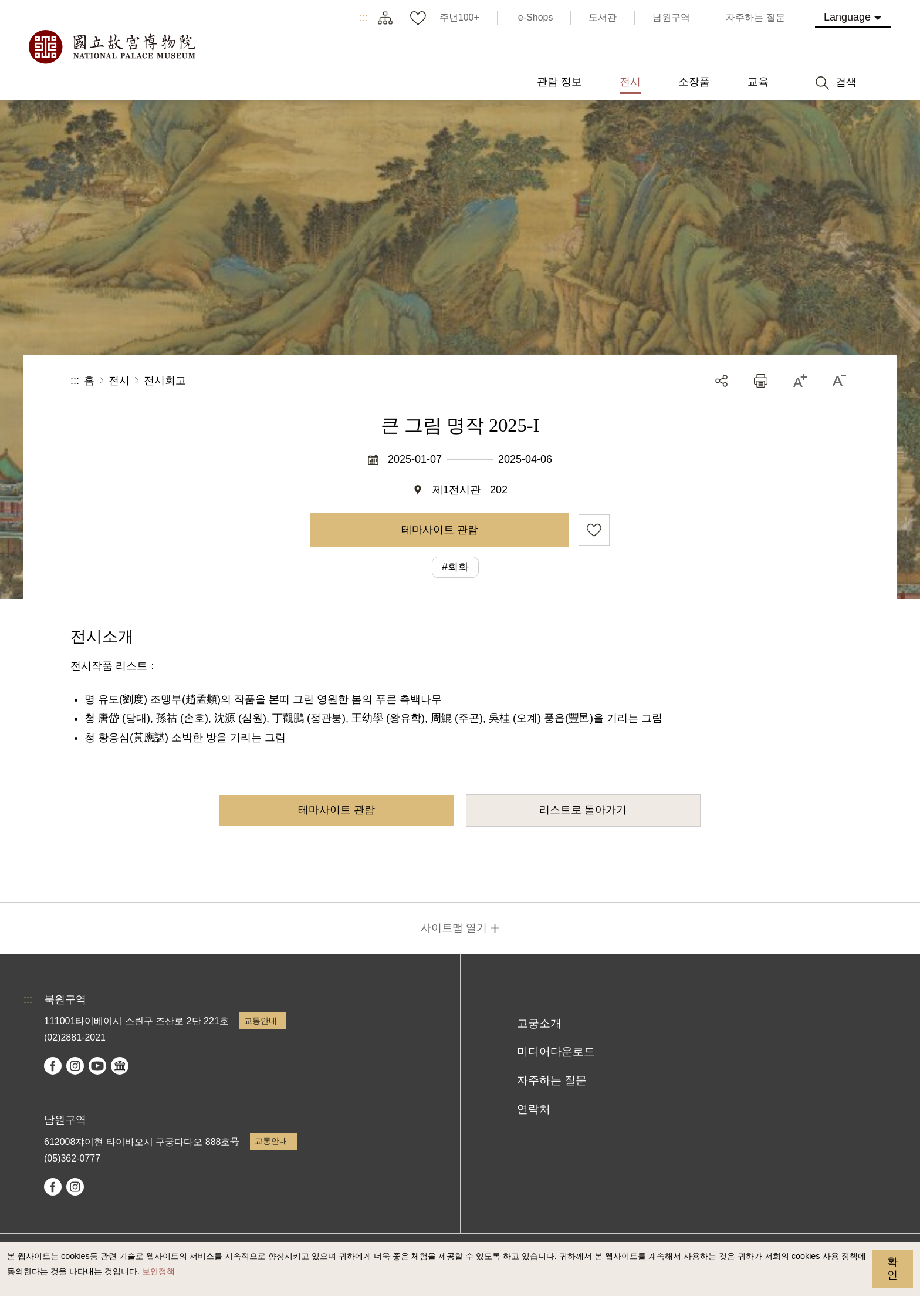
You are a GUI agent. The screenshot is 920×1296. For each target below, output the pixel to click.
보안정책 (158, 1271)
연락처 (533, 1109)
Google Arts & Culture (119, 1066)
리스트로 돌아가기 (583, 810)
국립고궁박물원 (111, 47)
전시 (119, 380)
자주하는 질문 (552, 1080)
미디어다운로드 (556, 1051)
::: (363, 17)
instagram (75, 1066)
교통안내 (260, 1020)
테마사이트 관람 (439, 530)
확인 (892, 1268)
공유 (721, 381)
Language (847, 17)
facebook (53, 1066)
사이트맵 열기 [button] (454, 928)
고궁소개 (539, 1023)
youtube (97, 1066)
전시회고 (165, 380)
